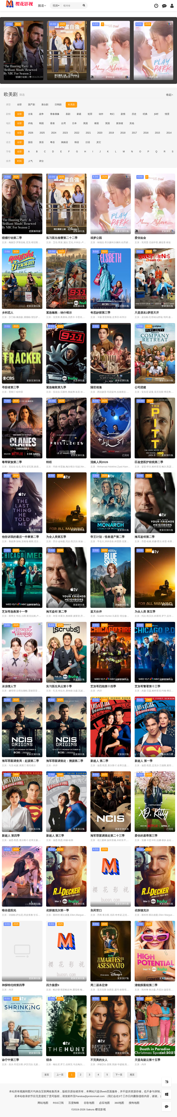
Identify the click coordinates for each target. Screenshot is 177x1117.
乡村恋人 (7, 312)
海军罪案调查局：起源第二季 (20, 760)
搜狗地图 (134, 1102)
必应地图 (104, 1102)
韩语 (76, 142)
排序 (8, 161)
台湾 (63, 123)
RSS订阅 (58, 1102)
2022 (76, 132)
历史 (134, 114)
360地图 (119, 1102)
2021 (88, 132)
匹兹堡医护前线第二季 (149, 461)
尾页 (132, 1074)
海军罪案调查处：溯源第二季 (64, 760)
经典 (145, 114)
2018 (123, 132)
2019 (111, 132)
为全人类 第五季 (145, 611)
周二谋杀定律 (98, 984)
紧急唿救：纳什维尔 (59, 312)
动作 (101, 114)
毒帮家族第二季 (12, 461)
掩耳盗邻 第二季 (56, 611)
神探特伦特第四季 (13, 984)
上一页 (60, 1074)
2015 (157, 132)
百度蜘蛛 (73, 1102)
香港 (52, 123)
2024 (53, 132)
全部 (19, 104)
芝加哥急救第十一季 (15, 611)
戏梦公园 (96, 237)
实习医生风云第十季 (59, 686)
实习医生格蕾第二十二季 (61, 237)
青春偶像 (54, 114)
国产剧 (31, 104)
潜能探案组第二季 (146, 984)
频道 (42, 5)
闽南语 (64, 142)
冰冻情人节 (9, 686)
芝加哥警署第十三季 (147, 686)
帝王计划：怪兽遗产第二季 (107, 536)
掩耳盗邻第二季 (145, 536)
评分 (41, 161)
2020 (99, 132)
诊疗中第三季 (10, 1059)
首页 (46, 1074)
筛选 (22, 94)
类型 (8, 104)
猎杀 (49, 1059)
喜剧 (68, 114)
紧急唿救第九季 (56, 387)
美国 (85, 123)
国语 (30, 142)
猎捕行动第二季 (12, 237)
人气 (30, 161)
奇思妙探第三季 (100, 312)
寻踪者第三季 (10, 387)
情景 (167, 114)
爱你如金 (140, 237)
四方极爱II (52, 984)
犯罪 (90, 114)
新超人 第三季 (55, 835)
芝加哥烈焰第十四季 (103, 686)
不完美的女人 (98, 1059)
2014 (168, 132)
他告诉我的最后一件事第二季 (20, 536)
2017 (134, 132)
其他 (132, 123)
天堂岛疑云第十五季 (147, 1059)
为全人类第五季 (56, 536)
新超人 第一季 (144, 760)
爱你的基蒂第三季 (146, 835)
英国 (107, 123)
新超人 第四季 (11, 835)
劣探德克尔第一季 (57, 910)
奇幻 (112, 114)
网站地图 (42, 1102)
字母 (8, 151)
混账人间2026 (99, 461)
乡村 (156, 114)
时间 (19, 161)
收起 (169, 94)
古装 (30, 114)
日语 (87, 142)
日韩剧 (58, 104)
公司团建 (140, 387)
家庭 (79, 114)
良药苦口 (96, 910)
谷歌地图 (89, 1102)
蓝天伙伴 (96, 611)
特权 (49, 461)
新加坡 (119, 123)
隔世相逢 (96, 387)
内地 (30, 123)
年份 (8, 132)
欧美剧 (71, 104)
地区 (8, 123)
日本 (74, 123)
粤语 (52, 142)
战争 (41, 114)
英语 (41, 142)
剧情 (8, 114)
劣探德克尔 (142, 910)
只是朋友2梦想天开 (147, 312)
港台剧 (44, 104)
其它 (98, 142)
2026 (30, 132)
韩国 (41, 123)
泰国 (96, 123)
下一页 (118, 1074)
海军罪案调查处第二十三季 (107, 835)
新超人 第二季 (99, 760)
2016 (146, 132)
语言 (8, 142)
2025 (42, 132)
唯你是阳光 (9, 910)
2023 (65, 132)
